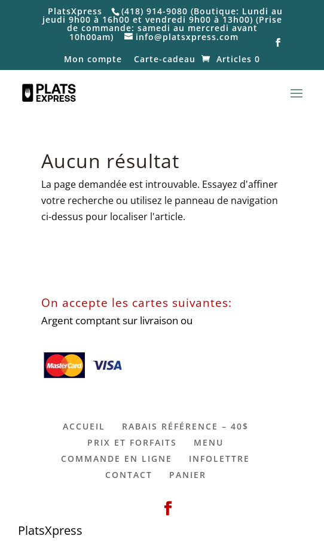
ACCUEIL (84, 426)
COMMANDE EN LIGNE (116, 458)
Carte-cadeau (164, 60)
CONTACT (128, 474)
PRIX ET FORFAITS (132, 442)
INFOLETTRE (219, 458)
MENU (209, 442)
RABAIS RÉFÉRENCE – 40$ (185, 426)
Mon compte (93, 60)
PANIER (187, 474)
